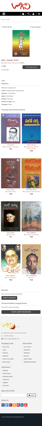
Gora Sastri (10, 145)
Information (27, 350)
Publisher (4, 93)
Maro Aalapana (10, 275)
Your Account (27, 347)
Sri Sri (32, 277)
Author (3, 90)
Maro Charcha (31, 145)
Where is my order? (8, 359)
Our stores (6, 385)
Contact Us (6, 379)
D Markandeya (11, 191)
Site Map (5, 370)
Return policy (6, 362)
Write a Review (7, 27)
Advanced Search (8, 376)
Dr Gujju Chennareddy (32, 234)
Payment (5, 353)
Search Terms (7, 373)
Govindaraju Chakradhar (12, 147)
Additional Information (30, 362)
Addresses (27, 353)
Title (2, 88)
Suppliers (5, 382)
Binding (3, 99)
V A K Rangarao (11, 277)
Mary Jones (11, 234)
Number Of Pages (6, 101)
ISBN (2, 96)
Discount (26, 356)
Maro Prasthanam (31, 275)
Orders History (28, 359)
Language (4, 104)
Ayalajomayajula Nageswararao (11, 63)
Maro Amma (10, 232)
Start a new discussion (21, 312)
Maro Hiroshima (31, 189)
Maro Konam (11, 189)
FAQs (4, 350)
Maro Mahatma (31, 232)
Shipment (5, 356)
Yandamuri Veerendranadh (32, 191)
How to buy (6, 347)
